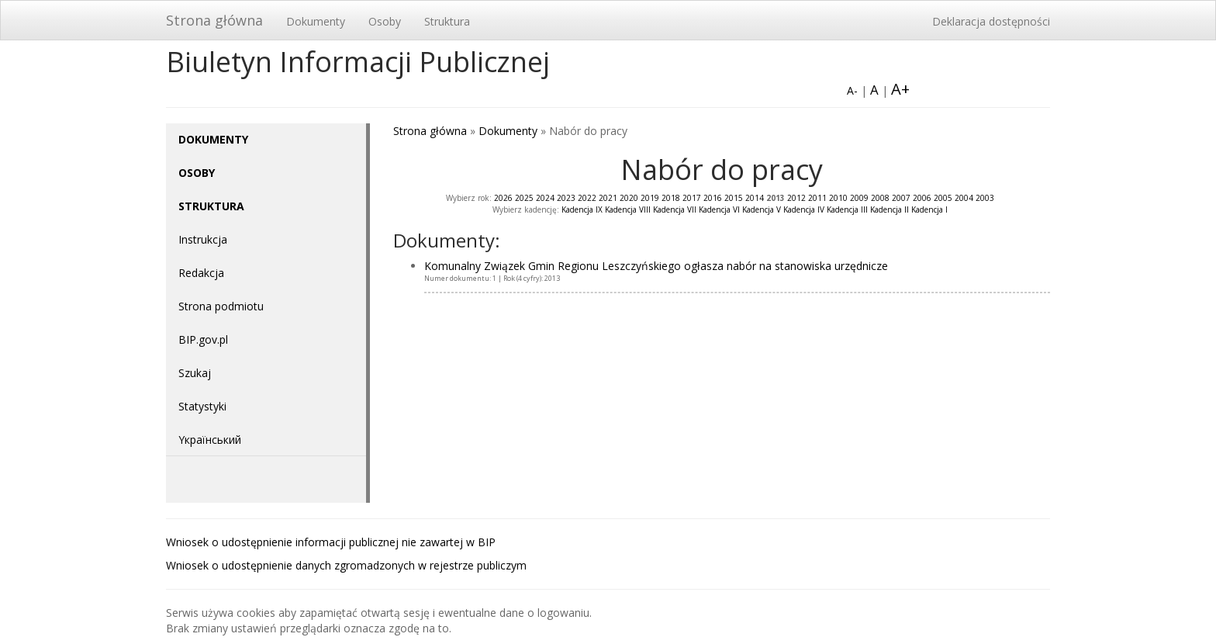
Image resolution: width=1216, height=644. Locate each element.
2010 (838, 197)
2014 (754, 197)
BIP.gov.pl (203, 339)
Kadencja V (761, 209)
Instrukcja (202, 239)
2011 (817, 197)
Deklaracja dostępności (991, 21)
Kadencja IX (582, 209)
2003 (985, 197)
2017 (691, 197)
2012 (796, 197)
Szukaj (194, 372)
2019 (650, 197)
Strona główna (214, 20)
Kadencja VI (719, 209)
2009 (859, 197)
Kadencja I (929, 209)
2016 (712, 197)
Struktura (447, 21)
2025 (524, 197)
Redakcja (201, 272)
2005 (943, 197)
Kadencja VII (674, 209)
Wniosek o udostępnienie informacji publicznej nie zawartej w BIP (331, 542)
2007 (901, 197)
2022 (587, 197)
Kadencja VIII (628, 209)
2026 (503, 197)
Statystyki (202, 406)
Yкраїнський (209, 439)
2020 (629, 197)
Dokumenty (315, 21)
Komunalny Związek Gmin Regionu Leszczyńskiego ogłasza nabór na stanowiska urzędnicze (656, 265)
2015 (733, 197)
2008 (880, 197)
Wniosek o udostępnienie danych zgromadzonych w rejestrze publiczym (346, 565)
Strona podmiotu (221, 306)
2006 (922, 197)
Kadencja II (889, 209)
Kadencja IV (803, 209)
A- (852, 90)
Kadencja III (847, 209)
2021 (608, 197)
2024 (545, 197)
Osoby (384, 21)
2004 (964, 197)
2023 (566, 197)
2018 (671, 197)
